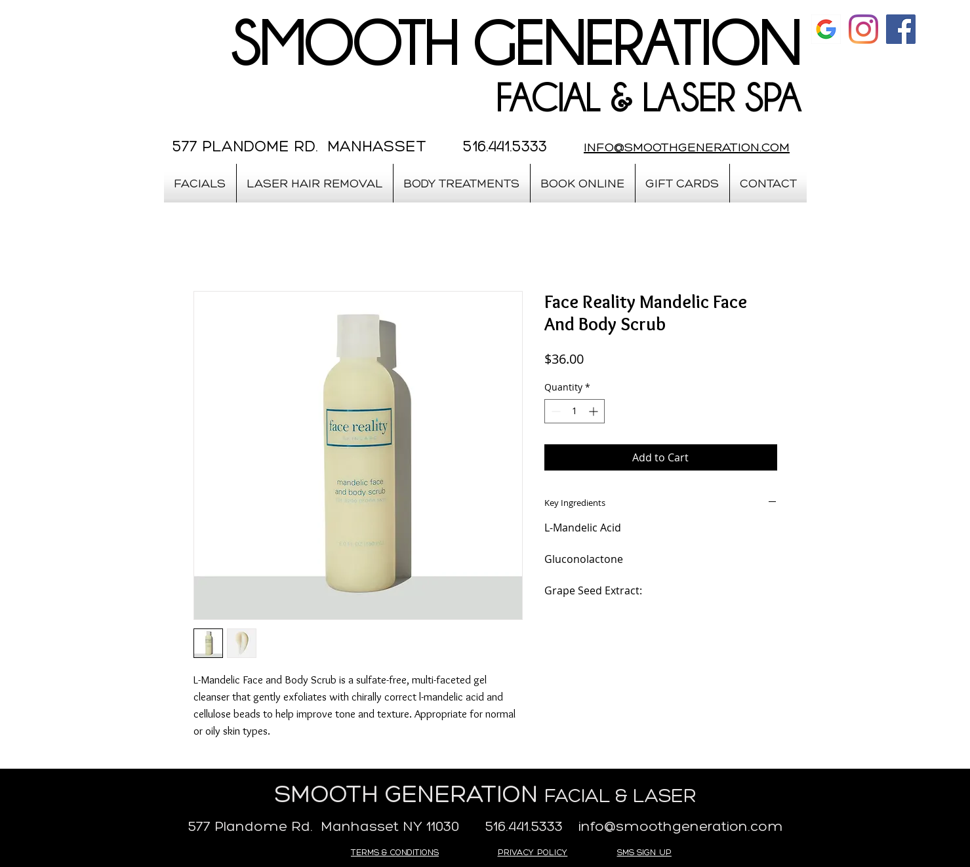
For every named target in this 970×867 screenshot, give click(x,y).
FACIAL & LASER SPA (648, 98)
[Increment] (594, 411)
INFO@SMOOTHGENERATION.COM (687, 147)
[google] (826, 29)
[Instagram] (863, 29)
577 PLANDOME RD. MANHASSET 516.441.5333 (359, 145)
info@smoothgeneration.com (680, 826)
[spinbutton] (574, 411)
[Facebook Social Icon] (901, 29)
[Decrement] (554, 411)
